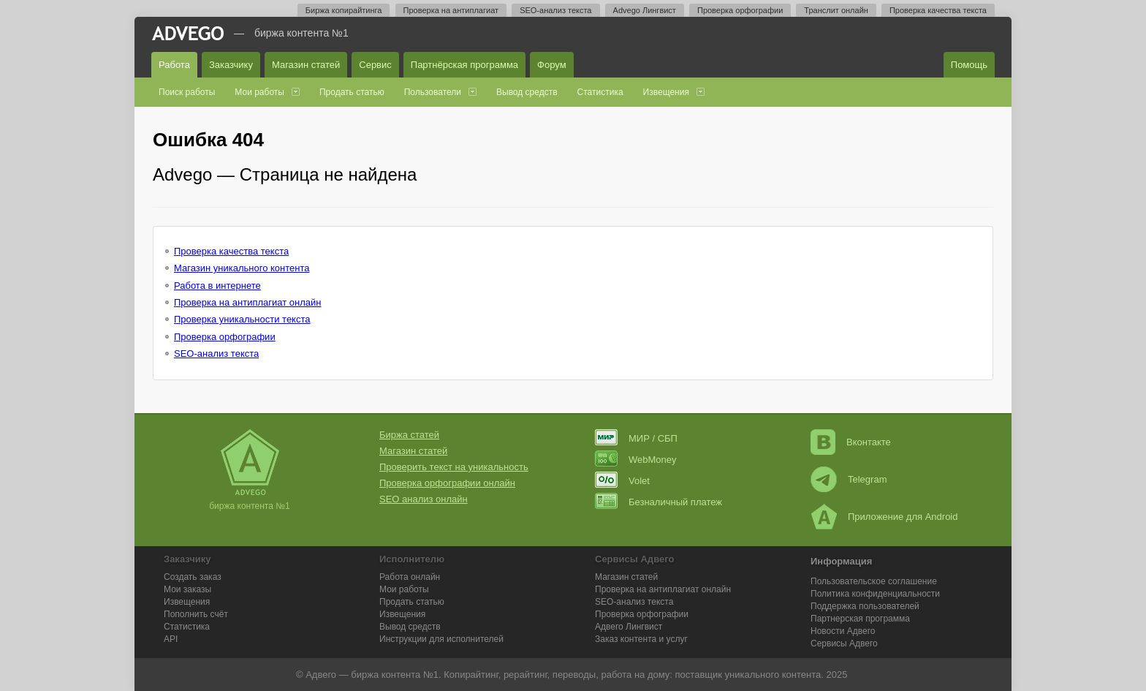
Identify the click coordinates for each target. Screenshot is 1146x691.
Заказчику (231, 64)
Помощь (969, 64)
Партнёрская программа (464, 64)
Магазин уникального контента (241, 268)
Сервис (375, 64)
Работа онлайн (409, 577)
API (171, 639)
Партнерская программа (860, 618)
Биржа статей (409, 434)
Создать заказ (192, 577)
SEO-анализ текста (555, 10)
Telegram (849, 479)
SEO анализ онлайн (423, 499)
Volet (622, 480)
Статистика (600, 92)
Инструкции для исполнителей (441, 639)
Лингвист (628, 627)
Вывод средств (527, 92)
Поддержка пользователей (865, 606)
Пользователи (432, 92)
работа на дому (635, 674)
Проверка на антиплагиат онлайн (248, 302)
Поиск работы (187, 92)
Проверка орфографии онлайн (447, 482)
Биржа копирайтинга (344, 10)
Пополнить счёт (196, 614)
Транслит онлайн (836, 10)
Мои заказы (187, 589)
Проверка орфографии (740, 10)
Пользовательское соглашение (874, 581)
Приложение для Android (884, 516)
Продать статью (351, 92)
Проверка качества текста (938, 10)
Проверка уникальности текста (242, 319)
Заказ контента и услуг (641, 639)
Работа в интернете (217, 285)
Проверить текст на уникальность (453, 466)
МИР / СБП (636, 438)
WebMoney (636, 459)
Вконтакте (851, 442)
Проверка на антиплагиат (451, 10)
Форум (551, 64)
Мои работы (259, 92)
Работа (174, 64)
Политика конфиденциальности (875, 594)
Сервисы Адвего (844, 643)
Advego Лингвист (644, 10)
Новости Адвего (843, 631)
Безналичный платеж (658, 501)
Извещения (666, 92)
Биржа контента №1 (301, 33)
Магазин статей (306, 64)
